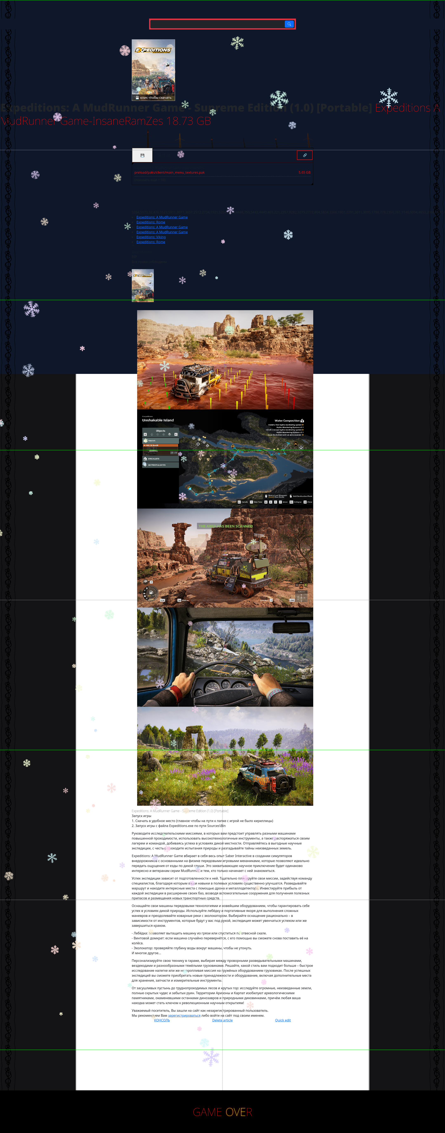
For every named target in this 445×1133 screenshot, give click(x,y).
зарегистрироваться (184, 1015)
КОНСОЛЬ (162, 1020)
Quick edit (283, 1020)
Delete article (222, 1020)
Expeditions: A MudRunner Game (162, 217)
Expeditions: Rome (151, 222)
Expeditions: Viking (151, 237)
